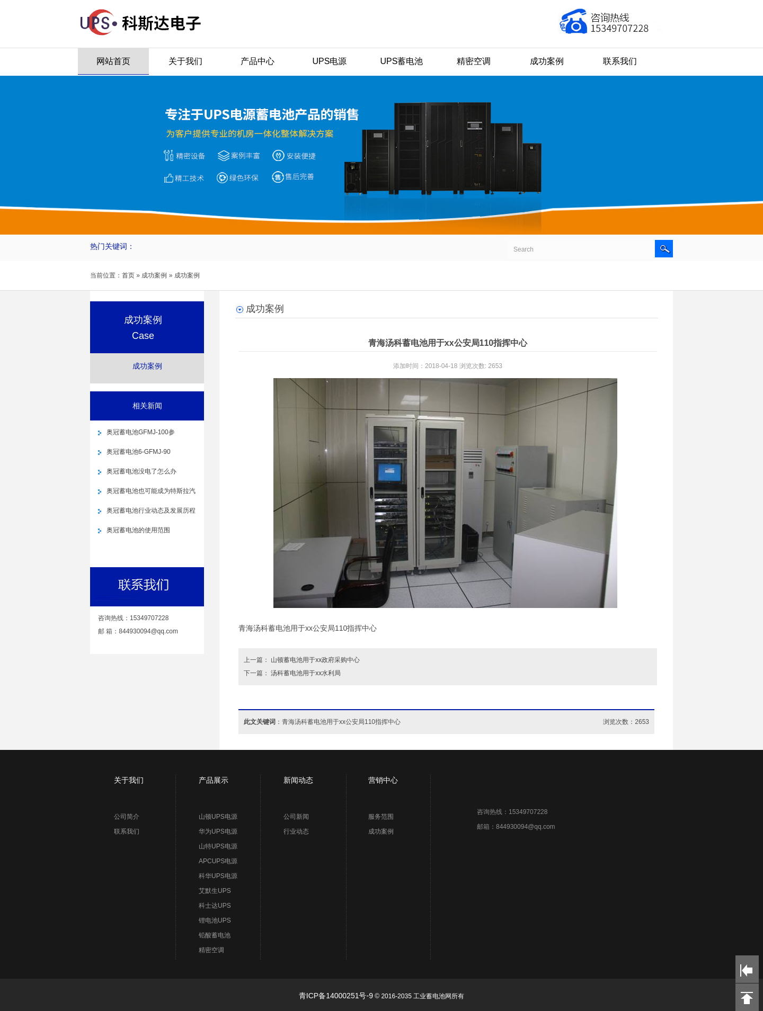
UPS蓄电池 (401, 61)
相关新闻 (147, 405)
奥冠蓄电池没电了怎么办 (141, 471)
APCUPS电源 (218, 861)
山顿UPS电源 (218, 816)
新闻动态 (298, 780)
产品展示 (213, 780)
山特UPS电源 (218, 846)
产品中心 (257, 61)
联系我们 (620, 61)
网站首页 (113, 61)
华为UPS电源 (218, 831)
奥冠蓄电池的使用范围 (138, 530)
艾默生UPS (215, 890)
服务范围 (381, 816)
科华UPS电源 (218, 876)
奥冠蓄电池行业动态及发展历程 (151, 510)
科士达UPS (215, 905)
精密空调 (474, 61)
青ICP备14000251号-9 (336, 995)
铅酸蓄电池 (214, 935)
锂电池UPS (215, 920)
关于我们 (185, 61)
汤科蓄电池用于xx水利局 (306, 673)
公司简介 (126, 816)
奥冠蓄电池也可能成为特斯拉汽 (151, 491)
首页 (128, 275)
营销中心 (383, 780)
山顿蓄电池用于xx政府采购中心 (315, 660)
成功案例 (547, 61)
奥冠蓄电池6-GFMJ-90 (139, 451)
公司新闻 (296, 816)
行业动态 (296, 831)
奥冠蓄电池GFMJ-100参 (141, 432)
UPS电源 (330, 61)
